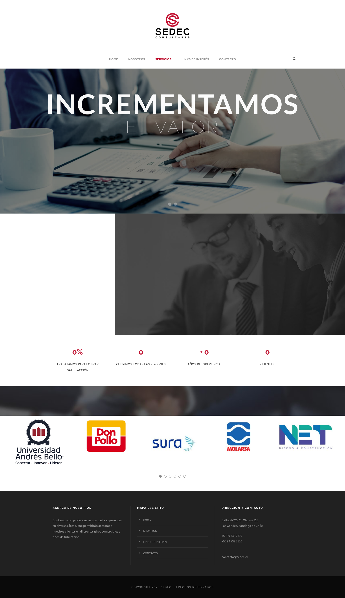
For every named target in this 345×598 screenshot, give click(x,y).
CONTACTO (227, 59)
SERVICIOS (163, 59)
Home (113, 59)
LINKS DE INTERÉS (195, 59)
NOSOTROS (136, 59)
